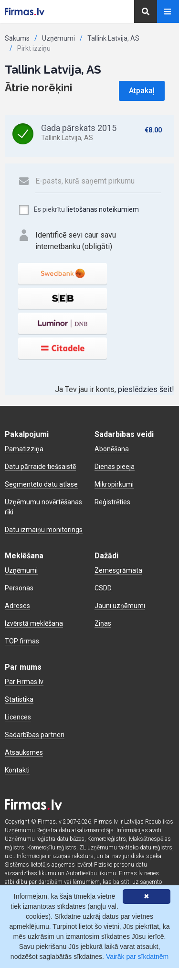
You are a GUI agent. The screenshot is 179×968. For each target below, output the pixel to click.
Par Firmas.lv (24, 681)
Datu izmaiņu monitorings (44, 529)
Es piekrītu (78, 210)
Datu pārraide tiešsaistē (40, 466)
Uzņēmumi (58, 38)
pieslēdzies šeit (145, 389)
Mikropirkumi (114, 484)
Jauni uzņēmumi (120, 605)
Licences (18, 717)
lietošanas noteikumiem (102, 209)
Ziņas (103, 623)
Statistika (19, 699)
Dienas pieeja (115, 466)
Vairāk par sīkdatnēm (137, 956)
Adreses (17, 605)
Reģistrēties (112, 502)
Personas (19, 588)
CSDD (103, 588)
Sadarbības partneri (34, 735)
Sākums (17, 38)
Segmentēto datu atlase (41, 484)
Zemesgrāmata (118, 570)
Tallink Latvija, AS (113, 38)
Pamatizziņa (24, 449)
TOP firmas (22, 641)
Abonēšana (112, 449)
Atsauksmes (24, 752)
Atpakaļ (142, 90)
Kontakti (17, 770)
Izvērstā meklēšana (34, 623)
